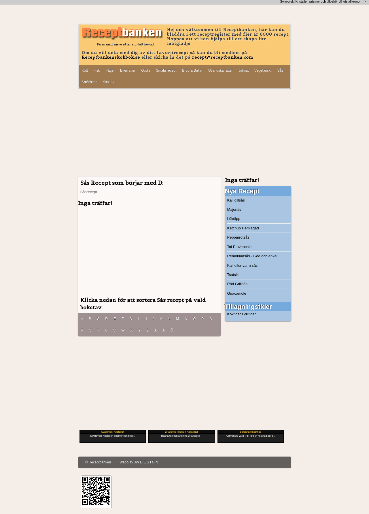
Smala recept (166, 70)
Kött (85, 70)
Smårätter (89, 82)
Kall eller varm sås (242, 265)
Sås (280, 70)
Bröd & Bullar (192, 70)
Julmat (244, 70)
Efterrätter (127, 70)
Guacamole (236, 293)
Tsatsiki (233, 275)
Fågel (110, 70)
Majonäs (234, 209)
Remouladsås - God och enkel (252, 256)
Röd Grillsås (237, 284)
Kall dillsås (236, 200)
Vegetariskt (262, 70)
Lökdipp (233, 218)
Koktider (234, 314)
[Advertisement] (184, 133)
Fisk (97, 70)
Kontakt (108, 82)
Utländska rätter (220, 70)
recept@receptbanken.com (222, 57)
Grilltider (249, 314)
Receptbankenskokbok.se (111, 57)
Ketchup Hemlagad (243, 228)
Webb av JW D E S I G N (139, 462)
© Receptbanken (98, 462)
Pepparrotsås (238, 237)
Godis (145, 70)
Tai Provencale (239, 247)
